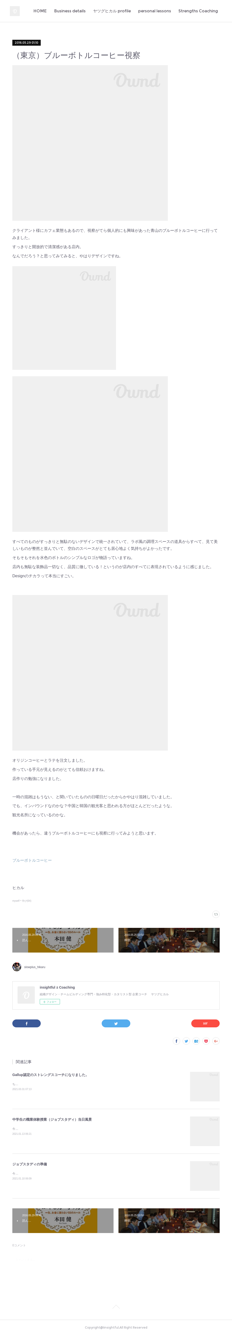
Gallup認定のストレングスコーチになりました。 (50, 1075)
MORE (211, 11)
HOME (106, 11)
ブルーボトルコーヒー (32, 860)
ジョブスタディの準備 (29, 1164)
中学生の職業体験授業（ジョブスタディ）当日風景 (52, 1119)
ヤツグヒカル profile (178, 11)
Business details (136, 11)
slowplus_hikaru (34, 967)
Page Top (116, 1307)
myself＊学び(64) (21, 900)
